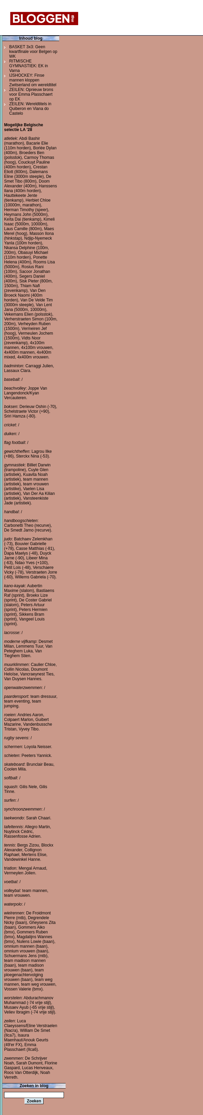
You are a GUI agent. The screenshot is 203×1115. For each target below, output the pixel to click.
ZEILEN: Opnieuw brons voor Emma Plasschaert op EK (31, 94)
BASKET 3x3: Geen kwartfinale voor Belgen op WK (33, 51)
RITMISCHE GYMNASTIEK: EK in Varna (28, 66)
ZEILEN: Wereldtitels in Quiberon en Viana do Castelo (30, 108)
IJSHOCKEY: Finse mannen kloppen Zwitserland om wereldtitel (32, 80)
